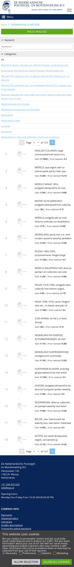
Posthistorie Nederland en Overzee (20, 109)
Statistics (46, 553)
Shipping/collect (9, 518)
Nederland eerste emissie (15, 104)
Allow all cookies (57, 562)
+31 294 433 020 (10, 484)
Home (4, 24)
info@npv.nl (7, 487)
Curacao (5, 126)
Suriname (6, 131)
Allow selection (26, 562)
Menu (10, 17)
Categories (10, 54)
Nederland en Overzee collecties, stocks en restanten (30, 137)
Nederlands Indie (10, 120)
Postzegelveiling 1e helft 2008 (25, 24)
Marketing (62, 553)
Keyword (9, 40)
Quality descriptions (12, 525)
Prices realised (37, 31)
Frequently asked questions (16, 528)
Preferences (29, 553)
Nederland (7, 115)
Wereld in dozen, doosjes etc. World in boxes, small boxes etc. (35, 65)
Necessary (11, 553)
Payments (6, 515)
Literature (6, 521)
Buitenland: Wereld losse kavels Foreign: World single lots (32, 70)
